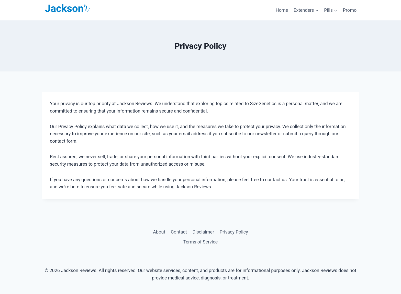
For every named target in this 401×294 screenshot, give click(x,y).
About (159, 232)
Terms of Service (200, 241)
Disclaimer (203, 232)
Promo (350, 10)
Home (282, 10)
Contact (179, 232)
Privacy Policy (234, 232)
